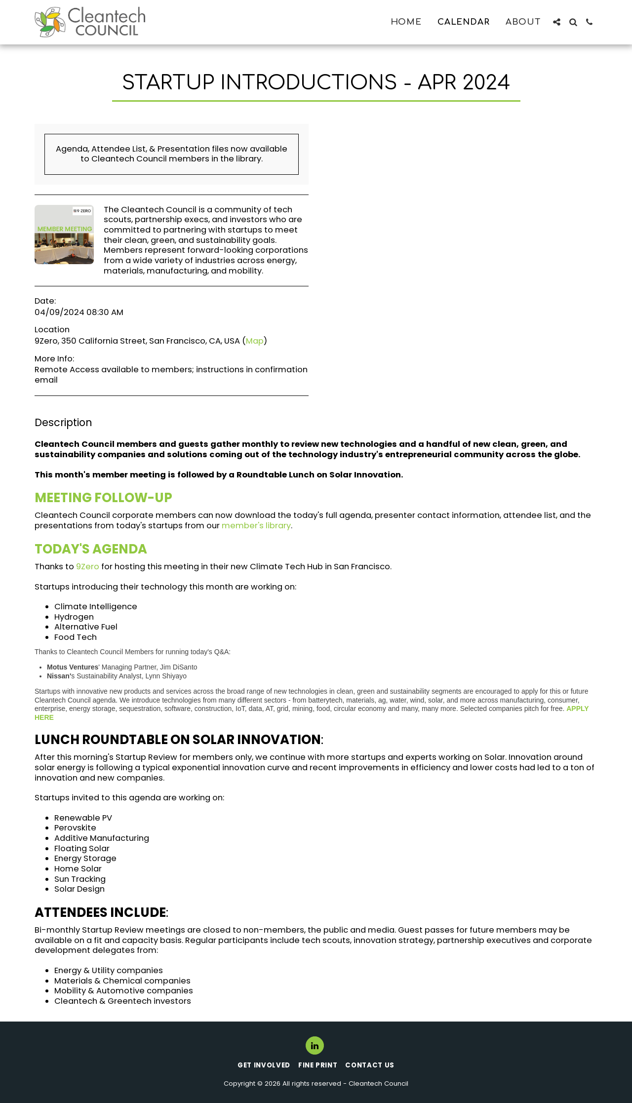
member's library (256, 525)
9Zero (87, 566)
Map (255, 341)
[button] (556, 22)
